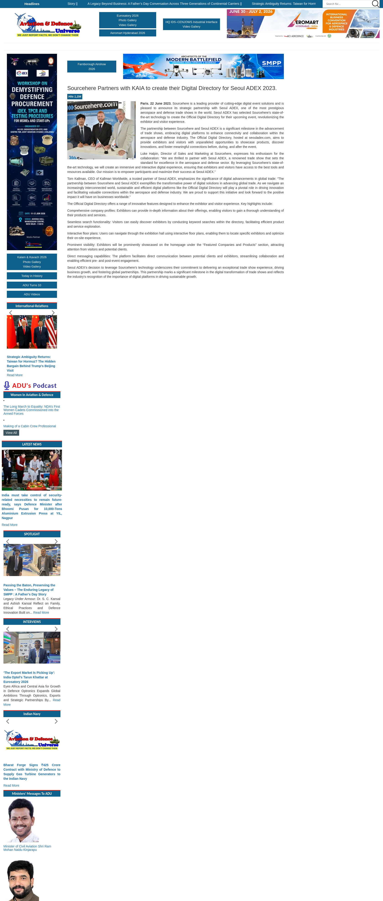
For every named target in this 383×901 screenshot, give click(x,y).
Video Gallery (128, 25)
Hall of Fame (185, 46)
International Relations (258, 46)
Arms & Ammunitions (227, 46)
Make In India (163, 46)
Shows (115, 46)
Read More (15, 375)
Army (75, 46)
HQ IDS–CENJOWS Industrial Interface (191, 22)
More (316, 46)
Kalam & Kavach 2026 (32, 257)
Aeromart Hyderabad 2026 (127, 33)
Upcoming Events (299, 46)
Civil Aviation (132, 46)
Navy (87, 46)
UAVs (149, 46)
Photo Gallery (128, 20)
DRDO (282, 46)
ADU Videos (32, 294)
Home (66, 46)
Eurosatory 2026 (127, 15)
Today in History (31, 276)
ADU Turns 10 (32, 285)
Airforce (100, 46)
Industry (203, 46)
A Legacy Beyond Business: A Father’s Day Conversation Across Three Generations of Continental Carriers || (171, 3)
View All (11, 433)
